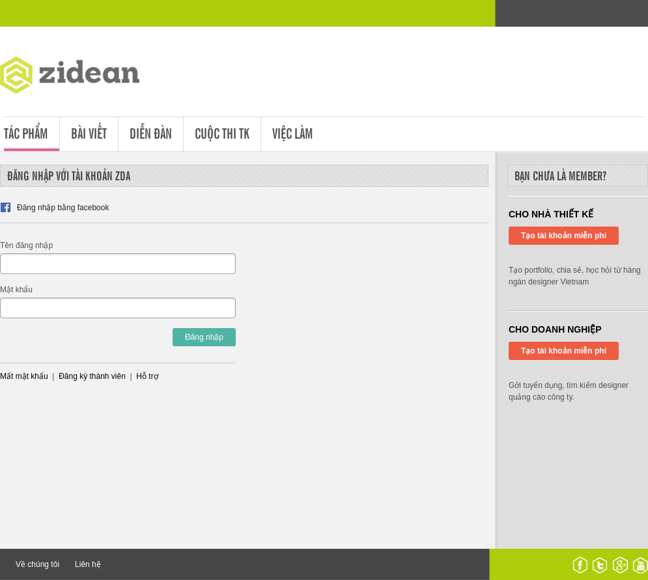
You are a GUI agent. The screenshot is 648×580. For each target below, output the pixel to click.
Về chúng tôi (37, 564)
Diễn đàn (151, 132)
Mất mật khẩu (24, 376)
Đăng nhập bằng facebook (63, 207)
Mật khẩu (16, 289)
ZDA (79, 78)
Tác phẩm (26, 132)
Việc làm (292, 132)
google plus (620, 565)
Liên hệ (88, 564)
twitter (600, 565)
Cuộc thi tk (222, 132)
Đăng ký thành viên (92, 376)
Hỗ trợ (147, 376)
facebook (580, 565)
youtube (640, 565)
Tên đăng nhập (26, 245)
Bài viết (89, 132)
